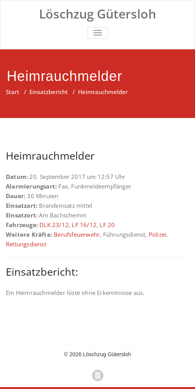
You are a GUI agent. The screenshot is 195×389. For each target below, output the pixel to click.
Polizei (157, 234)
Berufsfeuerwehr (77, 234)
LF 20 (107, 225)
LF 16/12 (84, 225)
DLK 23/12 (54, 225)
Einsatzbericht (48, 92)
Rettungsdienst (26, 244)
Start (12, 92)
